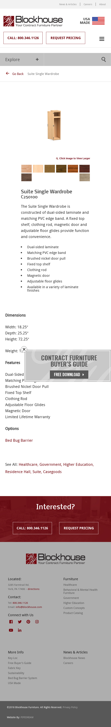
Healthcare (28, 464)
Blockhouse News (74, 658)
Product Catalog (73, 613)
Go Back (15, 74)
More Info (16, 652)
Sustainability (16, 673)
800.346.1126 (20, 602)
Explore (22, 59)
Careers (88, 4)
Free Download (69, 374)
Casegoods (52, 471)
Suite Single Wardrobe (43, 74)
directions (33, 589)
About (102, 4)
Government (50, 464)
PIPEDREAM (27, 717)
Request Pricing (66, 37)
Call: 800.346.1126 (23, 37)
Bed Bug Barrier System (22, 678)
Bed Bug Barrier (19, 440)
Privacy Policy (70, 707)
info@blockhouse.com (29, 607)
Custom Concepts (74, 608)
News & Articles (68, 4)
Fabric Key (14, 668)
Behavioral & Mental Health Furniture (80, 591)
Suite (37, 471)
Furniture (70, 579)
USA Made (14, 683)
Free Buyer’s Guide (19, 663)
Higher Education (78, 464)
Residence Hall (17, 471)
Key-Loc (12, 658)
